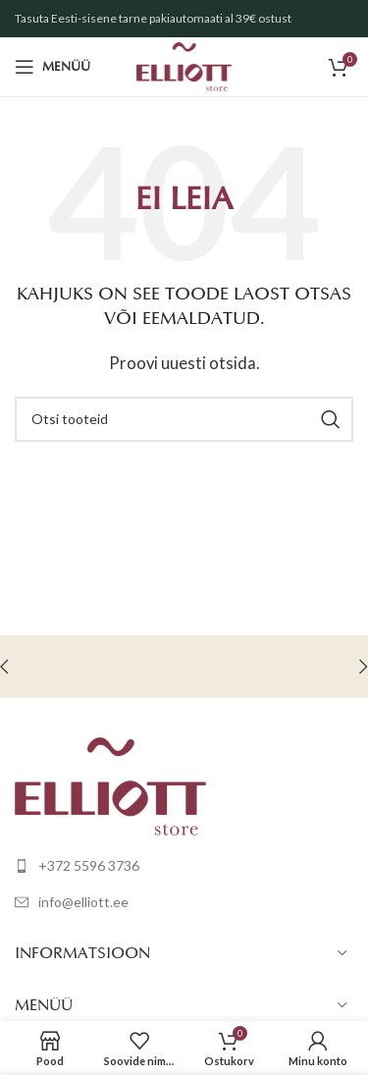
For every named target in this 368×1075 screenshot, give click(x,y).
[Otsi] (184, 419)
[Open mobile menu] (52, 66)
